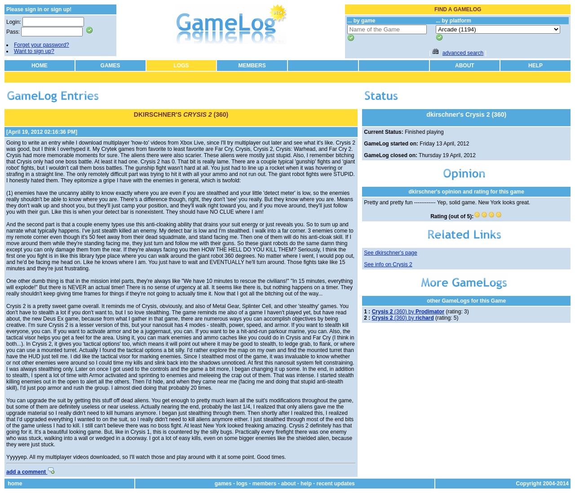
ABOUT (464, 65)
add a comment (30, 472)
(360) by (408, 311)
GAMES (110, 65)
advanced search (462, 53)
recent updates (335, 483)
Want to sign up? (34, 51)
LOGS (181, 65)
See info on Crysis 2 (388, 264)
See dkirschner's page (390, 253)
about (288, 483)
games (223, 483)
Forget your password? (41, 45)
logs (242, 483)
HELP (535, 65)
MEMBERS (251, 65)
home (15, 483)
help (306, 483)
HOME (39, 65)
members (264, 483)
